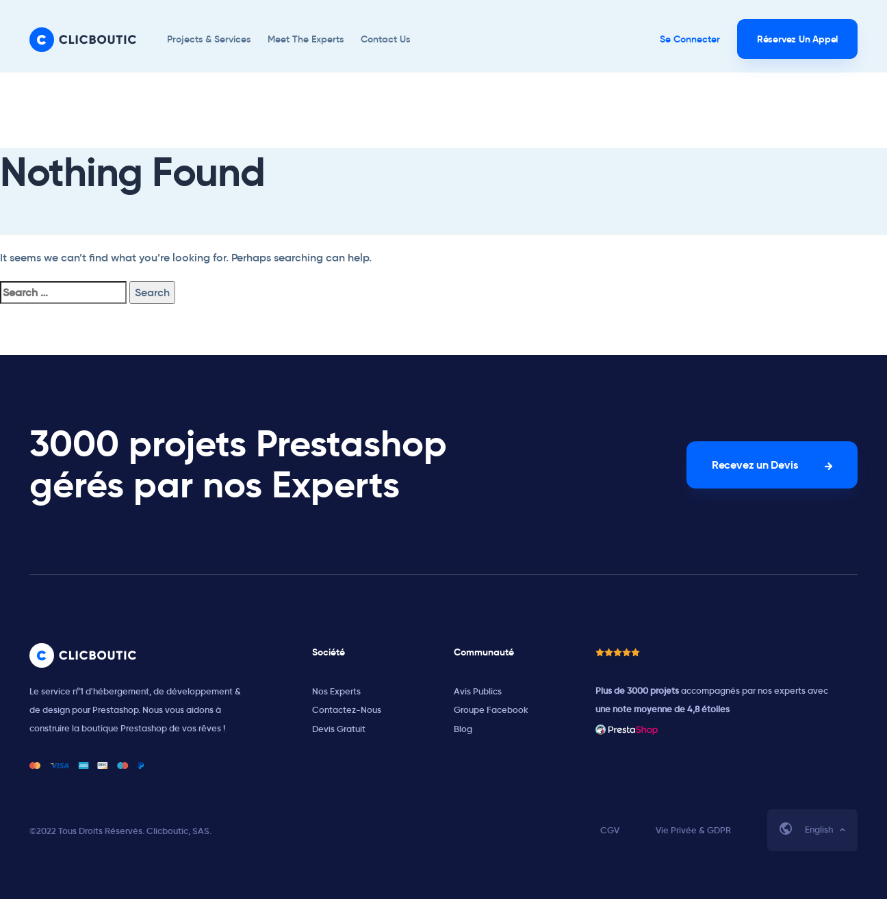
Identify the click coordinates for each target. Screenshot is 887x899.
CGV (609, 830)
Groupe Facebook (491, 710)
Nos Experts (336, 691)
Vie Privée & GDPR (693, 830)
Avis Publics (478, 691)
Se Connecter (690, 39)
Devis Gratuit (338, 729)
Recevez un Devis (754, 465)
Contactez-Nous (346, 710)
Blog (463, 729)
